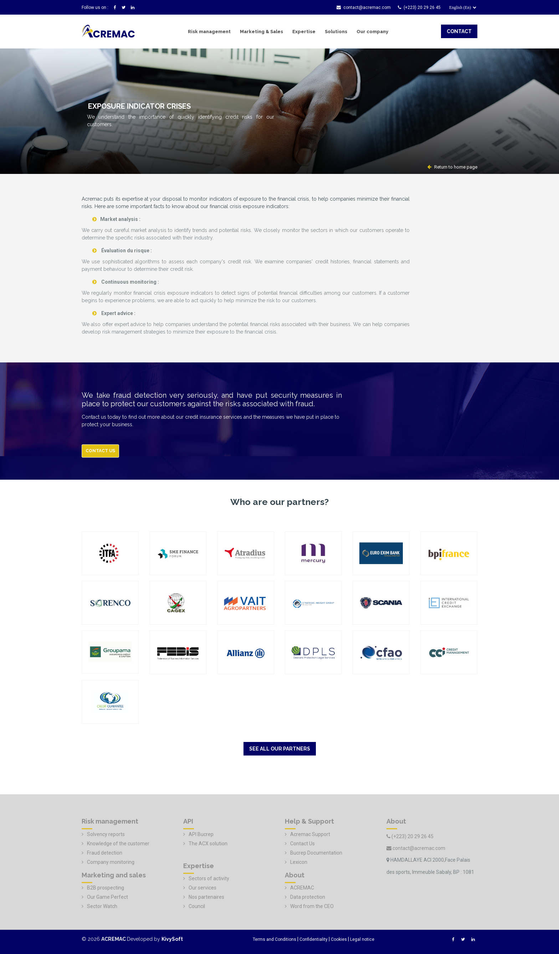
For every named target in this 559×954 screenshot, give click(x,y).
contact (459, 31)
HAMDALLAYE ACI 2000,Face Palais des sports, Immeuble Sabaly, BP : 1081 (430, 866)
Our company (372, 31)
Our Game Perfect (107, 897)
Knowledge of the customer (118, 843)
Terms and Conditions (274, 939)
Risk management (209, 31)
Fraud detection (104, 853)
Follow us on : (95, 7)
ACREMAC (302, 888)
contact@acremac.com (364, 7)
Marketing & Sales (261, 31)
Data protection (307, 897)
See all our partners (279, 749)
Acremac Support (310, 834)
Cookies (339, 939)
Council (197, 906)
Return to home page (452, 167)
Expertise (304, 31)
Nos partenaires (206, 897)
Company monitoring (110, 862)
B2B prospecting (105, 888)
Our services (202, 888)
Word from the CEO (312, 906)
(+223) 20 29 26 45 (419, 7)
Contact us (100, 450)
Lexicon (298, 862)
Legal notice (362, 939)
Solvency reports (106, 834)
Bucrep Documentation (316, 853)
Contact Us (302, 843)
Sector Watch (102, 906)
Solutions (336, 31)
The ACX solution (208, 843)
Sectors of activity (209, 878)
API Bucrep (201, 834)
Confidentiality (313, 939)
